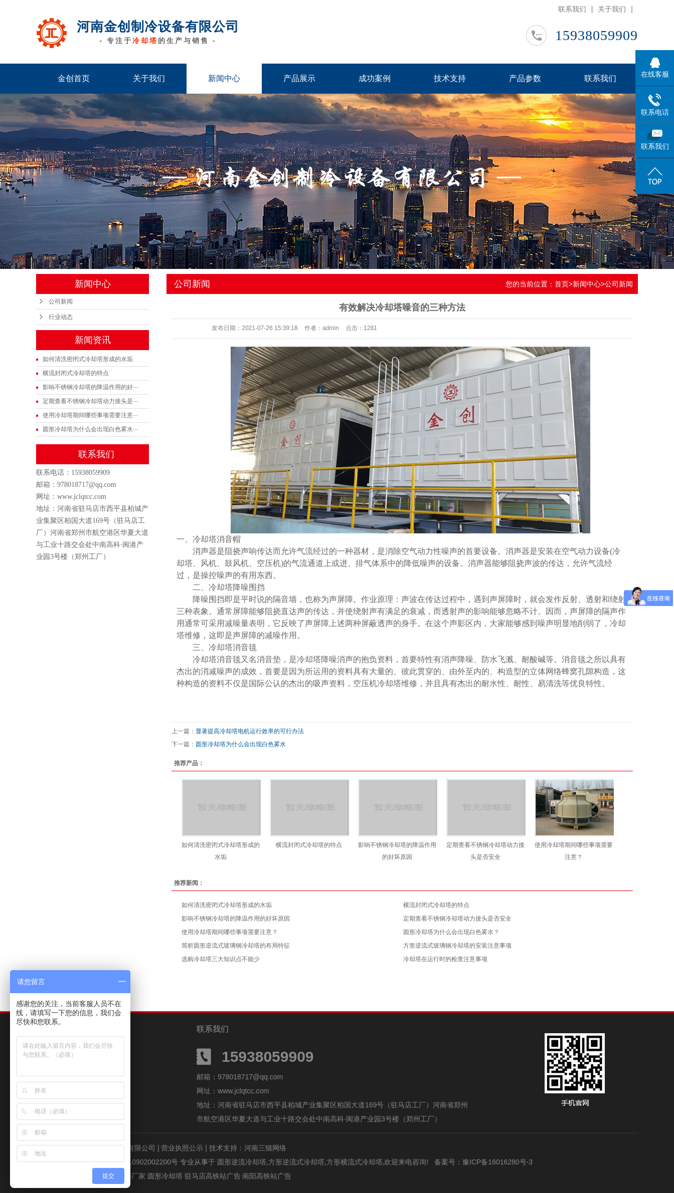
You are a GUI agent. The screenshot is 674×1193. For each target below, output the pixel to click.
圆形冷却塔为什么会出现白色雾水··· (90, 429)
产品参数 (525, 78)
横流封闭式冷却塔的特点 (76, 373)
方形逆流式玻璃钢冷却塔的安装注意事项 (457, 945)
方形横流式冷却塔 (354, 1162)
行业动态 (61, 317)
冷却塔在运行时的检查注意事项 (445, 959)
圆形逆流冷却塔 (241, 1162)
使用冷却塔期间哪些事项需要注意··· (90, 415)
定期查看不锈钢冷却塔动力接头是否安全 (457, 918)
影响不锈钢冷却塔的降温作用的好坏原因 (236, 918)
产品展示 (299, 78)
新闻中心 (224, 78)
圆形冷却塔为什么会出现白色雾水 (241, 744)
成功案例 (375, 78)
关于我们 (612, 9)
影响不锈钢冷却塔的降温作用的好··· (90, 387)
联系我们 (572, 9)
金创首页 (74, 78)
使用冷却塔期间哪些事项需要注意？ (230, 932)
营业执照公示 (182, 1148)
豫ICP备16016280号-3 (497, 1162)
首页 (562, 284)
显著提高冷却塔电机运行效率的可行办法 (250, 731)
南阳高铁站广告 (266, 1176)
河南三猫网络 (265, 1148)
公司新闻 (61, 301)
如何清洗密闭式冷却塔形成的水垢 (88, 359)
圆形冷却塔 (166, 1176)
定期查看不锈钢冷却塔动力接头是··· (90, 401)
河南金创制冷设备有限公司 (158, 26)
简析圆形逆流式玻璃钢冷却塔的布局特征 (236, 945)
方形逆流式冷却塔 (296, 1162)
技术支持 (450, 78)
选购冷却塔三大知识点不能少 (221, 959)
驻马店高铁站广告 (214, 1176)
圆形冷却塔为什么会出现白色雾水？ (451, 932)
